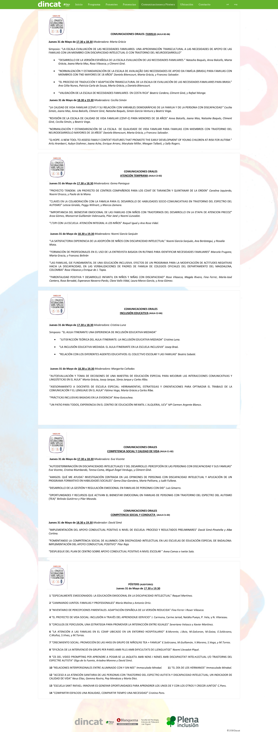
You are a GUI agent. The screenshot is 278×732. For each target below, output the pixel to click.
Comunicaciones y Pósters (158, 4)
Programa (94, 4)
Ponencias (129, 4)
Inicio (79, 4)
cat (227, 4)
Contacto (204, 4)
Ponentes (112, 4)
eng (235, 4)
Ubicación (186, 4)
